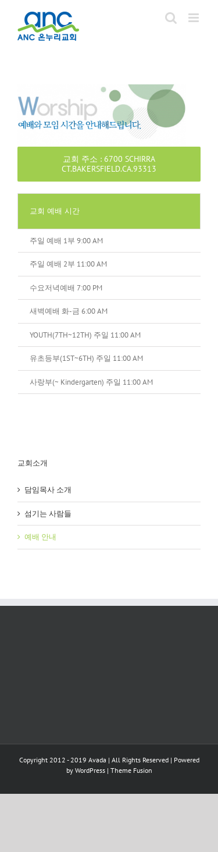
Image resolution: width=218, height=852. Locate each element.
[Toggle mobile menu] (194, 18)
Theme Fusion (131, 770)
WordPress (90, 770)
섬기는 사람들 (48, 514)
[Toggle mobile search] (171, 18)
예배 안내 (40, 537)
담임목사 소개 (48, 490)
